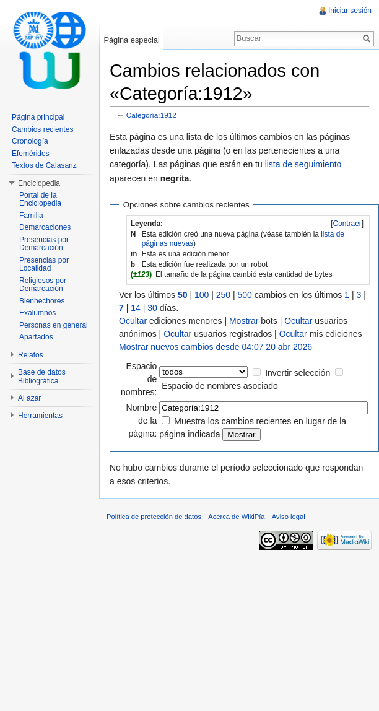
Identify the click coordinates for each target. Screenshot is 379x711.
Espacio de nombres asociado (220, 386)
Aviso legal (288, 516)
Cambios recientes (42, 129)
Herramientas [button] (40, 415)
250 (223, 295)
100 (201, 295)
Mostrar (243, 321)
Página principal (38, 117)
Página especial (131, 40)
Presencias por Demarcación (44, 244)
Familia (31, 215)
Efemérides (31, 153)
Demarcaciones (45, 227)
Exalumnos (37, 312)
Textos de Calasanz (44, 165)
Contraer (347, 223)
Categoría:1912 (151, 115)
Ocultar (133, 321)
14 (136, 308)
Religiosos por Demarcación (42, 285)
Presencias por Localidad (44, 264)
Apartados (36, 337)
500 (245, 295)
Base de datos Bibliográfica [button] (42, 376)
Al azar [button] (29, 398)
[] (347, 223)
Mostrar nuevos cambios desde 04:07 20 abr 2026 (215, 347)
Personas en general (53, 325)
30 (152, 308)
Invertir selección (297, 373)
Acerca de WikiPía (236, 516)
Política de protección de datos (154, 516)
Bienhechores (41, 301)
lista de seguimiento (303, 164)
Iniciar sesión (350, 10)
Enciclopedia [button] (39, 183)
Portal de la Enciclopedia (40, 199)
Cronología (30, 141)
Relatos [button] (30, 355)
